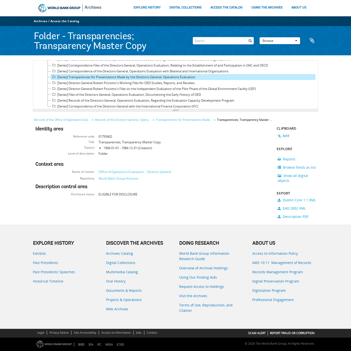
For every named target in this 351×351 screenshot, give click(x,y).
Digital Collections (120, 262)
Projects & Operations (124, 299)
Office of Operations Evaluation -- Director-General (134, 172)
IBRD (81, 344)
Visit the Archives (193, 295)
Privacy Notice (59, 333)
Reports (286, 159)
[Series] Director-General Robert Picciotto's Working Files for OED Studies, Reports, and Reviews (123, 83)
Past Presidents (45, 262)
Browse (280, 41)
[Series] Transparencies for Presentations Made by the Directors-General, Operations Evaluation (123, 77)
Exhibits (39, 253)
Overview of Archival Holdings (203, 268)
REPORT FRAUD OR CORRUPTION (292, 333)
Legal (40, 333)
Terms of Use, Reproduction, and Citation (206, 308)
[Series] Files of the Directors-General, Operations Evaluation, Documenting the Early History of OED (126, 95)
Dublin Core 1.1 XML (297, 200)
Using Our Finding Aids (198, 277)
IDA (90, 344)
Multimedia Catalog (122, 272)
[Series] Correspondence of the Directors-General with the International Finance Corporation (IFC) (124, 106)
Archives (93, 8)
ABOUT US (298, 7)
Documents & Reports (124, 290)
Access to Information (116, 333)
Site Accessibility (85, 333)
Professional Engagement (273, 299)
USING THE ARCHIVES (267, 7)
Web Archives (117, 309)
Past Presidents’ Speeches (54, 272)
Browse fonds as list (297, 167)
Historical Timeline (48, 281)
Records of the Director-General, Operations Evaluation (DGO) (123, 120)
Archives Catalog (119, 253)
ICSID (120, 344)
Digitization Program (269, 290)
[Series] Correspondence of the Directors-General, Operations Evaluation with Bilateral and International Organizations (139, 71)
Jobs (139, 333)
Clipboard (312, 41)
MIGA (109, 344)
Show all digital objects (293, 178)
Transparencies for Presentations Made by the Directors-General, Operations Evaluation (184, 120)
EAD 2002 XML (292, 208)
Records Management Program (277, 272)
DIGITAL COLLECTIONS (185, 7)
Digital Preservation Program (275, 281)
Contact (152, 333)
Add (286, 135)
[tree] (175, 84)
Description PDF (293, 216)
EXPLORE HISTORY (147, 7)
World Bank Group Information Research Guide (204, 256)
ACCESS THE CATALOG (226, 7)
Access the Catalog (64, 21)
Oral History (116, 281)
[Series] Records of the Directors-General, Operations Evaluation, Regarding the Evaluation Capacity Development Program (142, 100)
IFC (99, 344)
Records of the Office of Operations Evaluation (62, 120)
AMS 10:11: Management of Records (281, 262)
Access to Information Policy (275, 253)
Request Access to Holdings (201, 286)
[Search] (223, 40)
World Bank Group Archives (118, 178)
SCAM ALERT (257, 333)
